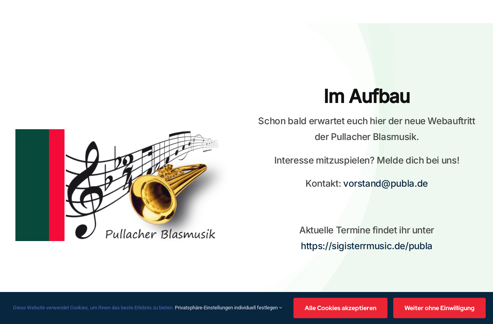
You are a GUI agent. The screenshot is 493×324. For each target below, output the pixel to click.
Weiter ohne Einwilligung (439, 308)
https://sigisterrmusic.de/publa (367, 245)
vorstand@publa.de (385, 183)
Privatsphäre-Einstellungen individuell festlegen (228, 307)
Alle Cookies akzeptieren (340, 308)
